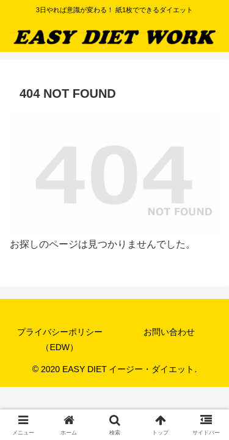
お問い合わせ (169, 332)
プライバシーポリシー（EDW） (60, 339)
